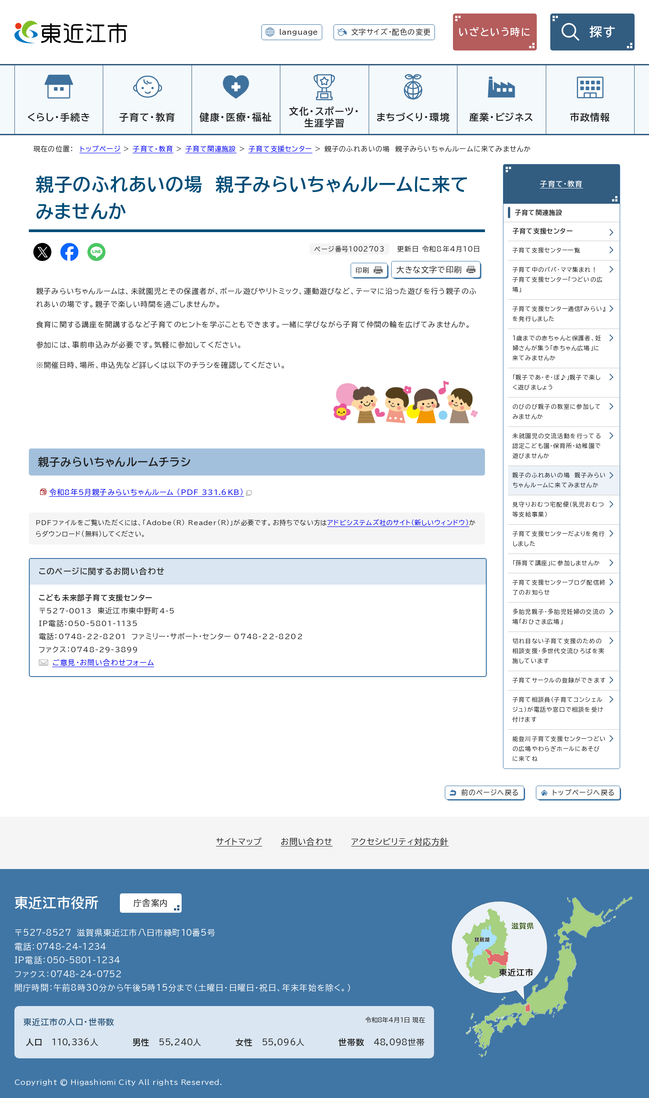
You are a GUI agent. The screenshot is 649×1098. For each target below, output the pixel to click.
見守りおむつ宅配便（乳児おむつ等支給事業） (558, 508)
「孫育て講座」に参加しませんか (556, 562)
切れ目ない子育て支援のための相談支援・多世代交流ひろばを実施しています (558, 650)
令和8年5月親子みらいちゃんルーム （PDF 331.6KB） (150, 490)
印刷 (362, 268)
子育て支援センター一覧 (546, 249)
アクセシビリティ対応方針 (399, 840)
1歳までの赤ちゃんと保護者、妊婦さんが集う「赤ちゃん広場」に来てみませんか (557, 347)
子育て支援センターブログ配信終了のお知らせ (559, 586)
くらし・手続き (59, 117)
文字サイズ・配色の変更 (391, 32)
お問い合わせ (307, 840)
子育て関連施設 (210, 147)
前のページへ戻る (490, 791)
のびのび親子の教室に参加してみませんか (556, 410)
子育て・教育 (147, 117)
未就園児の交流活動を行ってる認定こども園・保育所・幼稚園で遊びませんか (556, 445)
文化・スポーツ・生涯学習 (324, 117)
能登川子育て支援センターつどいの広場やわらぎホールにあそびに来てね (559, 747)
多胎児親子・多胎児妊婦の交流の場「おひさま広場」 (558, 615)
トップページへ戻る (583, 791)
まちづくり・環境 (413, 117)
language (298, 32)
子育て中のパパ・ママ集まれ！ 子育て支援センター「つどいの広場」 (557, 278)
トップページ (100, 147)
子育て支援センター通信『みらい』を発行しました (559, 312)
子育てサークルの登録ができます (559, 679)
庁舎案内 (150, 901)
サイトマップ (239, 840)
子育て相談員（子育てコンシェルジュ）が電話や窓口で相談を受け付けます (557, 708)
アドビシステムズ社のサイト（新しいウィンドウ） (398, 521)
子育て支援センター (280, 147)
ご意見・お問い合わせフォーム (103, 661)
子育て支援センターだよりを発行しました (558, 537)
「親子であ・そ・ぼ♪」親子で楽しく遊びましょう (556, 381)
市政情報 (590, 117)
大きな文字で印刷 (429, 268)
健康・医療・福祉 (236, 117)
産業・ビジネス (501, 117)
